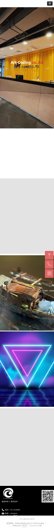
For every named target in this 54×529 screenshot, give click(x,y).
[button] (50, 3)
